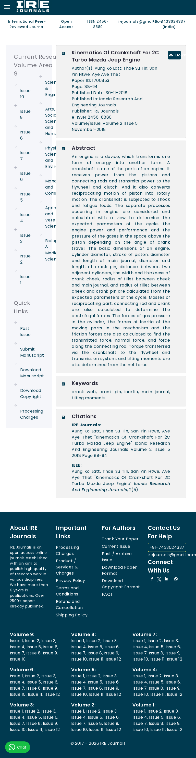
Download (175, 55)
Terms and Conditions (67, 591)
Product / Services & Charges (67, 567)
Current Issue (116, 546)
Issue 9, (50, 653)
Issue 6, (50, 647)
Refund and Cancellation (69, 605)
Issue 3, (48, 641)
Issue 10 (18, 659)
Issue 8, (34, 653)
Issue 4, (18, 647)
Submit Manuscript (32, 352)
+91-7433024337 (167, 547)
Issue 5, (34, 647)
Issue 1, (17, 641)
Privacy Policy (70, 580)
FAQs (107, 594)
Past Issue (25, 332)
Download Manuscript (32, 373)
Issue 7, (17, 653)
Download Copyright (30, 394)
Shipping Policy (72, 615)
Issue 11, (96, 659)
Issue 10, (79, 659)
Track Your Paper (120, 539)
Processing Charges (31, 414)
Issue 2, (32, 641)
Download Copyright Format (121, 584)
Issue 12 (113, 659)
